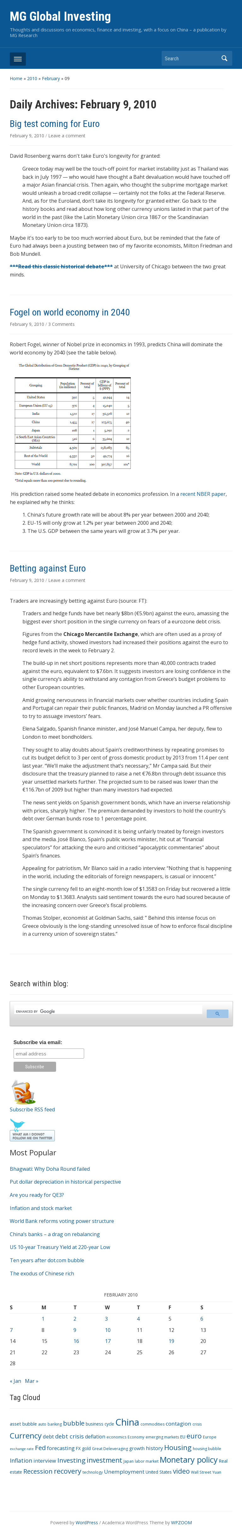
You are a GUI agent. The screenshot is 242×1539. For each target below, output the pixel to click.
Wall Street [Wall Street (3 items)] (201, 1472)
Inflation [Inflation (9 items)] (21, 1460)
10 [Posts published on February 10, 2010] (108, 1330)
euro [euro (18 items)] (194, 1435)
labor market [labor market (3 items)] (146, 1461)
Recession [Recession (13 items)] (38, 1471)
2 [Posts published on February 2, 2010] (74, 1318)
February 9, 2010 (27, 136)
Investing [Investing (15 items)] (71, 1460)
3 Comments (61, 324)
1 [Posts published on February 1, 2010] (43, 1318)
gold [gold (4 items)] (86, 1448)
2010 (32, 78)
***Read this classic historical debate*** (61, 266)
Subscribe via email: (38, 1042)
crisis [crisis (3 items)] (197, 1424)
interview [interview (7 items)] (44, 1460)
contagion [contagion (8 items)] (178, 1423)
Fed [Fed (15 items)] (40, 1447)
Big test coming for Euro (55, 123)
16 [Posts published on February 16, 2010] (76, 1341)
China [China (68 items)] (127, 1422)
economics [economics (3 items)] (116, 1437)
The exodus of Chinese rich (42, 1273)
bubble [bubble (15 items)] (73, 1423)
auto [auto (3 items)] (42, 1424)
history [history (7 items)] (154, 1448)
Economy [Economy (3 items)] (136, 1437)
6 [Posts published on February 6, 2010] (201, 1318)
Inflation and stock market (41, 1208)
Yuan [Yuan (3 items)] (216, 1472)
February (51, 78)
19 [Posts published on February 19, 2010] (171, 1341)
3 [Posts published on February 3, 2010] (106, 1318)
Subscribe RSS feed (32, 1109)
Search (224, 58)
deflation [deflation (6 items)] (95, 1436)
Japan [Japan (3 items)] (129, 1461)
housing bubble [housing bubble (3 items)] (207, 1448)
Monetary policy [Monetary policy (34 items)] (189, 1459)
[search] (107, 1011)
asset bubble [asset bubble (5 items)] (23, 1424)
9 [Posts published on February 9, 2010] (74, 1330)
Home (16, 78)
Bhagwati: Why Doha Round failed (50, 1168)
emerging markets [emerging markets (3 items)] (162, 1437)
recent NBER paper (203, 493)
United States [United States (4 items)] (159, 1472)
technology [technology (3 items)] (93, 1472)
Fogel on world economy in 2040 (70, 312)
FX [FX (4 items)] (78, 1448)
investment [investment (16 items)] (104, 1460)
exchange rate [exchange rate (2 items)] (22, 1449)
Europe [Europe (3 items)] (209, 1437)
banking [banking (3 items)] (55, 1424)
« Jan (15, 1380)
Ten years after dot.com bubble (47, 1260)
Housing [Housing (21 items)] (178, 1447)
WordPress (87, 1522)
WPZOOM (181, 1522)
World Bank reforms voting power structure (62, 1221)
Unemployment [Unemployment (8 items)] (124, 1471)
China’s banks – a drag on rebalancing (55, 1234)
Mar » (31, 1380)
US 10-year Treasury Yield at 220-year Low (60, 1247)
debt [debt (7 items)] (48, 1436)
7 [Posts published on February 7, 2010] (11, 1330)
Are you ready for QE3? (37, 1194)
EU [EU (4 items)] (182, 1437)
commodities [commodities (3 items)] (152, 1424)
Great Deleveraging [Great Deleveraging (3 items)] (110, 1448)
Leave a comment (66, 136)
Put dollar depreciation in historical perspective (65, 1181)
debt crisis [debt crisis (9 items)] (69, 1436)
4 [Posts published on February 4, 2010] (138, 1318)
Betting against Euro (48, 568)
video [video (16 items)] (181, 1471)
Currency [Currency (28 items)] (26, 1435)
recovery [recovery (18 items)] (67, 1471)
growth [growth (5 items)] (137, 1448)
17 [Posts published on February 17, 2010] (108, 1341)
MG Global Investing (60, 16)
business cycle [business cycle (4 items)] (100, 1424)
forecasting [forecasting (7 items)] (61, 1448)
